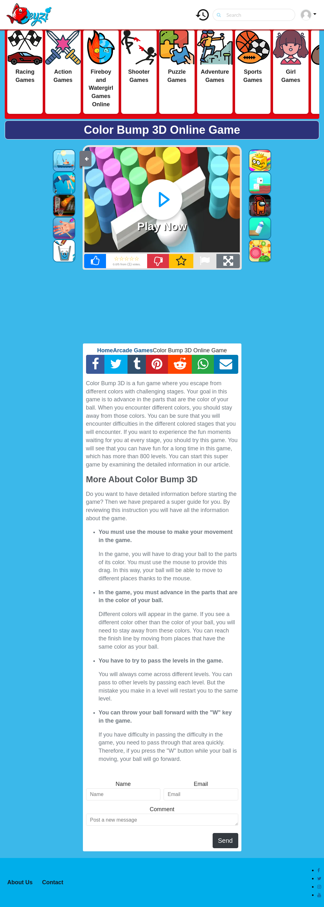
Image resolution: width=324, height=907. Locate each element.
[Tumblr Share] (137, 364)
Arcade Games (133, 350)
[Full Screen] (228, 261)
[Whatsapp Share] (203, 364)
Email (201, 784)
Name (123, 784)
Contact (52, 882)
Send (225, 840)
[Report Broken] (205, 261)
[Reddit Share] (180, 364)
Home (105, 350)
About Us (20, 882)
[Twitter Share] (116, 364)
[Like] (95, 261)
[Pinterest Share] (157, 364)
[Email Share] (226, 364)
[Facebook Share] (95, 364)
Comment (162, 809)
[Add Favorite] (181, 261)
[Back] (86, 158)
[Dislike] (158, 261)
